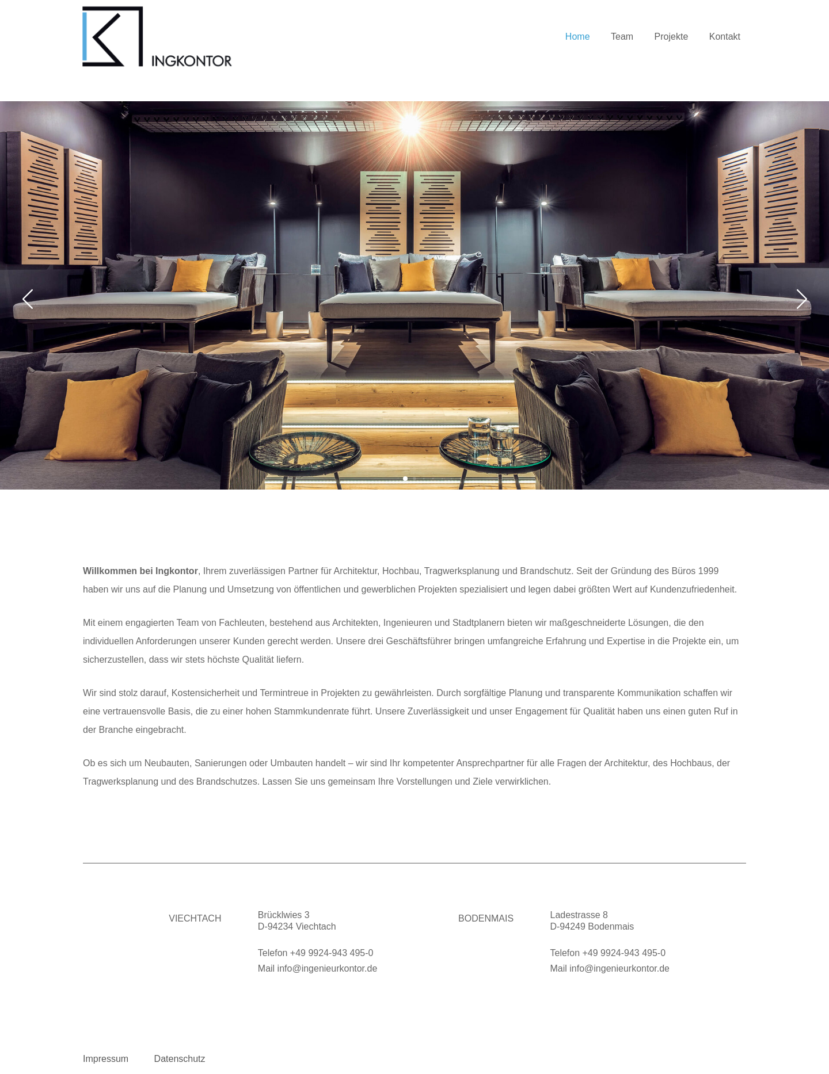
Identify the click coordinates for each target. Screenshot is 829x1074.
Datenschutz (180, 1059)
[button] (405, 478)
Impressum (105, 1059)
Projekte (672, 36)
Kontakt (724, 36)
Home (577, 36)
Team (622, 36)
